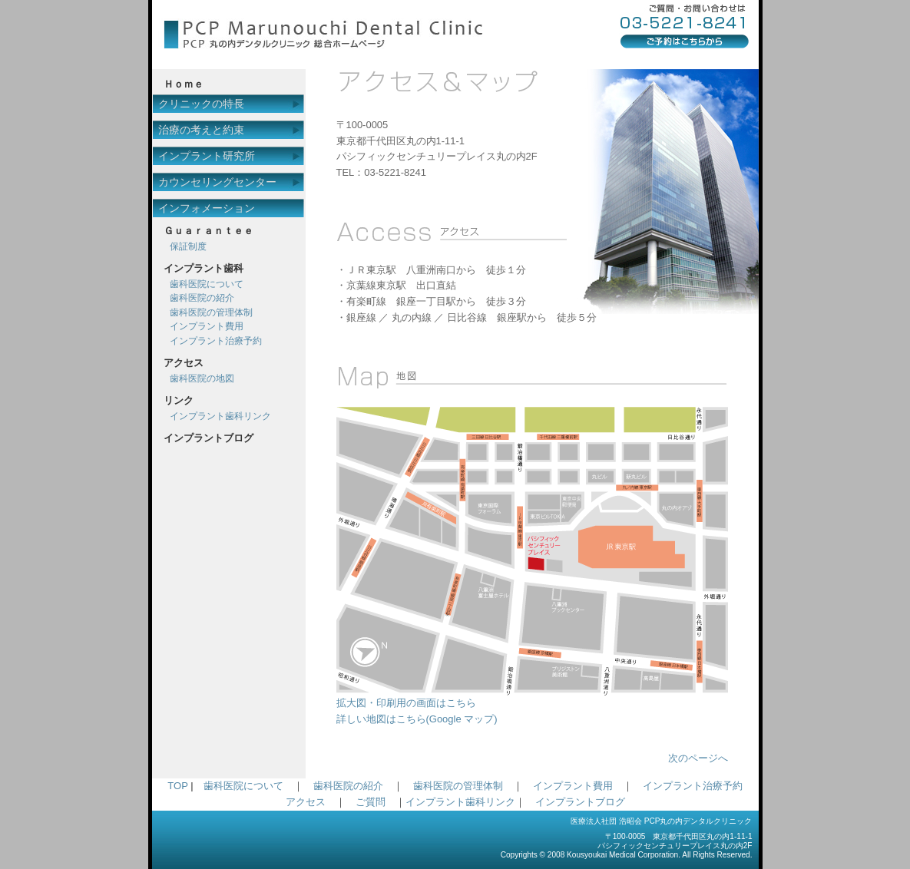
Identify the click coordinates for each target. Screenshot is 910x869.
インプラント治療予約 (216, 340)
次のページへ (698, 758)
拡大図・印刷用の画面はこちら (532, 697)
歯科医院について (206, 284)
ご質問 (371, 802)
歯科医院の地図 (202, 378)
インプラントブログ (580, 802)
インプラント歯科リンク (220, 416)
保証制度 (188, 246)
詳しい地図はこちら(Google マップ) (417, 719)
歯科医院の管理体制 (211, 312)
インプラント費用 (206, 326)
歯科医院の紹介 (202, 297)
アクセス (306, 802)
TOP (177, 785)
